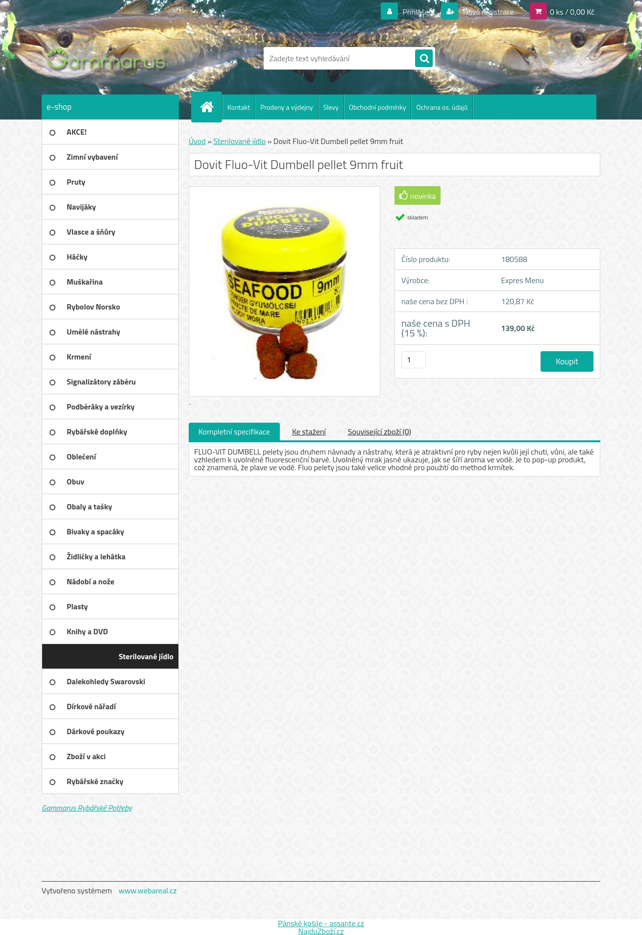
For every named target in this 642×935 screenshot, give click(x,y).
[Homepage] (210, 107)
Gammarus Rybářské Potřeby (87, 808)
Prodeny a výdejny (286, 107)
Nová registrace (487, 12)
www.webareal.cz (148, 890)
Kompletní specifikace (234, 431)
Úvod (197, 141)
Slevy (331, 107)
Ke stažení (309, 431)
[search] (424, 58)
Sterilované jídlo (239, 141)
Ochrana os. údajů (442, 107)
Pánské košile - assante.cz (321, 923)
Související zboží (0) (379, 431)
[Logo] (109, 58)
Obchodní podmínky (377, 107)
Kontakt (238, 107)
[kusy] (413, 359)
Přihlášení (419, 12)
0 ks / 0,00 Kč (572, 12)
